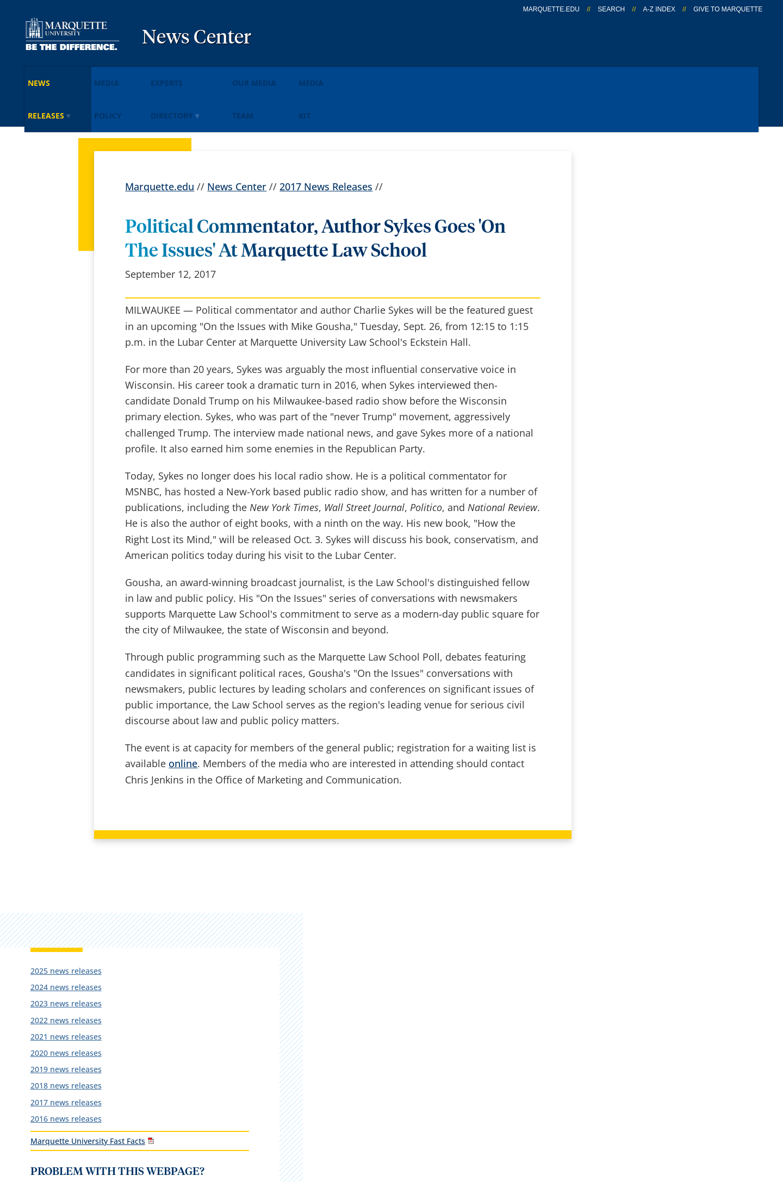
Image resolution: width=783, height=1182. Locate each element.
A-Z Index (659, 9)
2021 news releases (625, 275)
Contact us (275, 1024)
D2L (388, 995)
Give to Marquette (727, 9)
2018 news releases (625, 324)
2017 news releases (625, 340)
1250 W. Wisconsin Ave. (93, 924)
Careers (268, 938)
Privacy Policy (370, 1117)
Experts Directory (236, 75)
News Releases (68, 75)
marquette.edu (551, 9)
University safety (418, 1052)
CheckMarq (405, 966)
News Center (196, 38)
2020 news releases (625, 291)
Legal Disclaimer (452, 1117)
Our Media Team (330, 75)
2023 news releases (625, 242)
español (269, 909)
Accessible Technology (692, 1117)
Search (611, 9)
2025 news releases (625, 209)
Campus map (281, 966)
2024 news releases (625, 226)
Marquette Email (418, 938)
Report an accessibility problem (647, 453)
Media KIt (403, 75)
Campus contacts (290, 995)
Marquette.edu (159, 139)
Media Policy (148, 75)
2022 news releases (625, 258)
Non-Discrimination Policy (562, 1117)
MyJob (394, 1024)
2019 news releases (625, 308)
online (183, 716)
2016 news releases (625, 357)
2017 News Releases (325, 139)
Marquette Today (419, 909)
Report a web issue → (621, 993)
